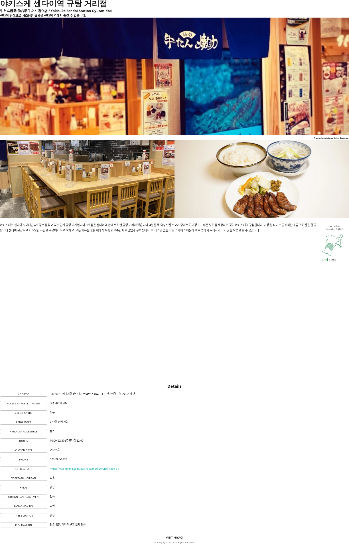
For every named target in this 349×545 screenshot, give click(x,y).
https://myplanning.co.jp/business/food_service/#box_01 (84, 468)
